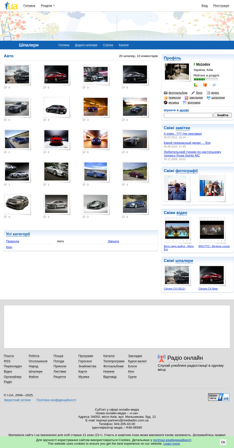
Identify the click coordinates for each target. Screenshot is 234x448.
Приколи (59, 366)
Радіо (8, 382)
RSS (7, 361)
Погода (58, 361)
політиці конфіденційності (172, 440)
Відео (8, 371)
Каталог (109, 356)
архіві (184, 110)
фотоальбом (175, 93)
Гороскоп (85, 361)
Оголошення (38, 361)
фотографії (186, 171)
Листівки (59, 371)
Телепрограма (114, 361)
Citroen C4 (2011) (174, 288)
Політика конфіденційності (56, 400)
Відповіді (110, 376)
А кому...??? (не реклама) (183, 133)
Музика (83, 376)
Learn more (172, 443)
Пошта (9, 356)
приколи (172, 97)
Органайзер (12, 376)
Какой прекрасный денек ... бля (187, 143)
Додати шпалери (86, 45)
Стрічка (108, 45)
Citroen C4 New (208, 288)
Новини (109, 371)
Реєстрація (221, 5)
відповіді (191, 103)
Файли (34, 376)
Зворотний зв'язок (17, 400)
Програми (85, 356)
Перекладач (13, 366)
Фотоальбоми (113, 366)
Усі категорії (18, 234)
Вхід (205, 5)
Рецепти (59, 376)
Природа (12, 241)
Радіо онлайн (185, 358)
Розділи (46, 5)
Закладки (135, 356)
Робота (34, 356)
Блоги (132, 366)
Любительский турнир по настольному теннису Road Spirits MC (192, 153)
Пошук (58, 356)
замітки (182, 128)
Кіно (9, 247)
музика (171, 103)
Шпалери (35, 371)
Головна (29, 5)
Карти (82, 371)
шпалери (216, 97)
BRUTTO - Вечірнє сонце (214, 246)
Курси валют (137, 361)
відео (212, 93)
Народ (33, 366)
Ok (223, 442)
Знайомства (87, 366)
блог (196, 93)
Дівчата (113, 241)
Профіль (172, 58)
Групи (132, 376)
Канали (124, 45)
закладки (194, 97)
